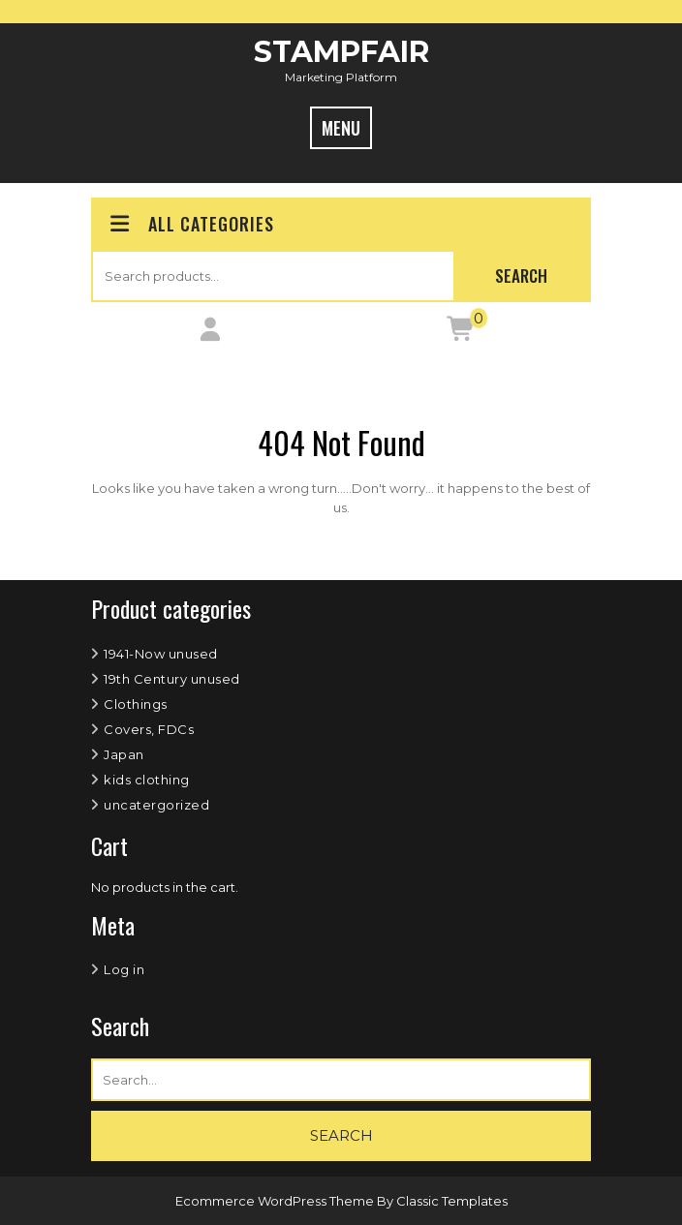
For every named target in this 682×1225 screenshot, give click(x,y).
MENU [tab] (341, 127)
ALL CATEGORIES (190, 223)
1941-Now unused (161, 653)
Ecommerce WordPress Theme (276, 1201)
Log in (124, 969)
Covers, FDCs (149, 729)
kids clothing (147, 779)
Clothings (136, 704)
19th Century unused (172, 679)
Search (521, 275)
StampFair (341, 52)
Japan (124, 754)
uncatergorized (156, 804)
